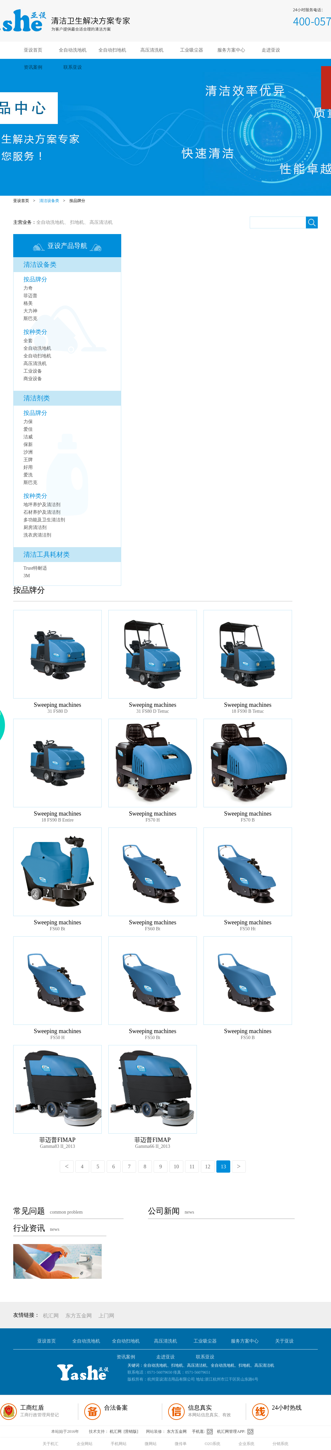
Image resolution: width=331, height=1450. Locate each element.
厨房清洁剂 (35, 527)
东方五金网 (78, 1315)
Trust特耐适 (35, 568)
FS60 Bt (57, 928)
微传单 (181, 1443)
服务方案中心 (231, 50)
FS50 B (248, 1037)
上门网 (106, 1315)
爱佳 (28, 429)
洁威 (28, 436)
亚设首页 (33, 50)
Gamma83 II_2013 (57, 1146)
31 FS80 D (58, 711)
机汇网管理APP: (236, 1431)
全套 (28, 340)
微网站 (151, 1443)
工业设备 (32, 371)
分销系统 (280, 1443)
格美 (28, 303)
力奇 (28, 288)
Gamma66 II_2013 (152, 1146)
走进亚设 (271, 50)
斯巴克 (30, 318)
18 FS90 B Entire (57, 820)
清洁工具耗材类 (46, 554)
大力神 (30, 310)
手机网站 (119, 1443)
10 (176, 1166)
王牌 (28, 459)
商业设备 (32, 378)
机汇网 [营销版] (124, 1431)
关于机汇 (50, 1443)
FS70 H (152, 820)
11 (192, 1166)
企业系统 (246, 1443)
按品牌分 (77, 200)
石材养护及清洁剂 (41, 512)
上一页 (67, 1166)
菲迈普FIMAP (57, 1140)
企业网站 (84, 1443)
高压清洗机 (152, 50)
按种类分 (35, 332)
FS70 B (248, 820)
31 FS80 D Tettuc (152, 711)
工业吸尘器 (191, 50)
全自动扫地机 (112, 50)
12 (207, 1166)
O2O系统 (212, 1443)
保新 (28, 444)
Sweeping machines (57, 705)
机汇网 (51, 1315)
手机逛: (204, 1431)
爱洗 (28, 474)
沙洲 (28, 452)
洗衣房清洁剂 (37, 535)
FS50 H (57, 1037)
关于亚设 (284, 1341)
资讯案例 (33, 67)
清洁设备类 (49, 200)
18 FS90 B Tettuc (248, 711)
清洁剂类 (36, 398)
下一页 (239, 1166)
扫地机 (77, 222)
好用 (28, 467)
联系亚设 (72, 67)
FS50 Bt (152, 1037)
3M (26, 575)
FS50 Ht (247, 928)
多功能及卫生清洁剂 (44, 519)
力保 (28, 421)
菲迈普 (30, 295)
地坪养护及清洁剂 (41, 504)
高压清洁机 (101, 222)
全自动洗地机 (73, 50)
